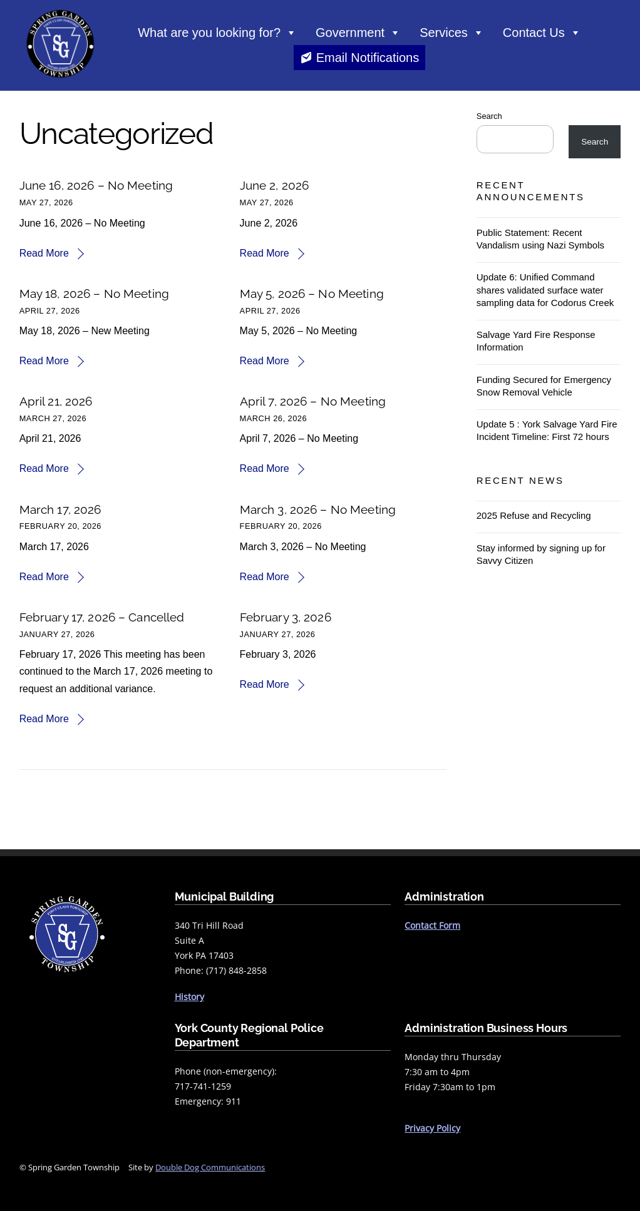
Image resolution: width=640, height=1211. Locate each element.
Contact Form (432, 925)
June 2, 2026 (274, 185)
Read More (44, 253)
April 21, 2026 (56, 401)
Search (489, 116)
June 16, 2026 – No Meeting (96, 185)
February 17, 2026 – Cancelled (102, 617)
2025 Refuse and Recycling (534, 515)
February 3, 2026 (285, 617)
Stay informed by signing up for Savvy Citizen (541, 554)
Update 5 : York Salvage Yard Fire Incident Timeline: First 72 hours (547, 430)
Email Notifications (368, 57)
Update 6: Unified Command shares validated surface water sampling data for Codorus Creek (545, 289)
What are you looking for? (217, 32)
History (189, 997)
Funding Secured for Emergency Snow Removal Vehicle (544, 385)
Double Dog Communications (210, 1167)
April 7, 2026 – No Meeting (313, 401)
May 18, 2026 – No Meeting (94, 293)
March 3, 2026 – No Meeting (318, 509)
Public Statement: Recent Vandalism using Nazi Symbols (540, 238)
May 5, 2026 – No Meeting (312, 293)
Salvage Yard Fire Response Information (536, 340)
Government (358, 32)
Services (452, 32)
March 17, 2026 (60, 509)
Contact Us (542, 32)
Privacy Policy (432, 1128)
